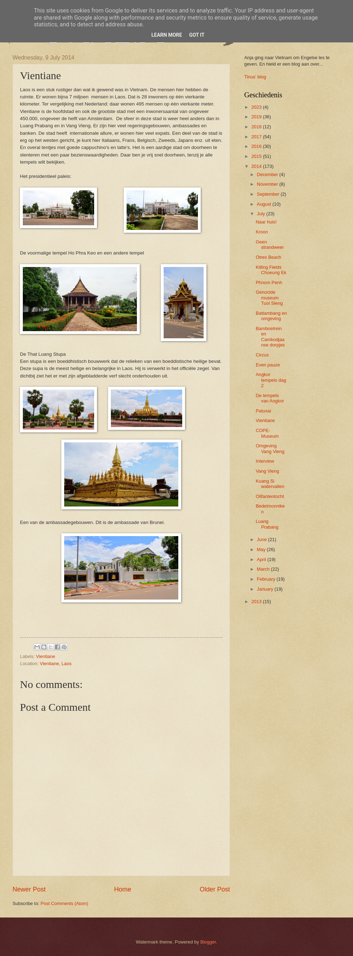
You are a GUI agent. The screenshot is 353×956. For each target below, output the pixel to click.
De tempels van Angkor (270, 398)
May (262, 549)
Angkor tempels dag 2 (271, 380)
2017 (257, 136)
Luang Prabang (267, 524)
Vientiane (45, 656)
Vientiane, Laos (56, 663)
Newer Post (29, 889)
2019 (257, 116)
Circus (262, 355)
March (264, 569)
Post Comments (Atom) (64, 903)
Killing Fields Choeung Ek (271, 269)
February (266, 579)
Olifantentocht (270, 496)
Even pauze (268, 365)
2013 (257, 601)
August (264, 204)
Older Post (215, 889)
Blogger (208, 942)
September (269, 194)
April (262, 559)
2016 (257, 146)
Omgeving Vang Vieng (270, 448)
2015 (257, 156)
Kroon (262, 232)
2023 (257, 107)
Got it (196, 35)
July (261, 213)
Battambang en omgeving (271, 315)
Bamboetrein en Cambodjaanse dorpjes (270, 337)
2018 (257, 126)
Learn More (166, 35)
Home (122, 889)
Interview (265, 461)
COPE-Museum (267, 433)
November (268, 184)
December (268, 174)
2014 (257, 166)
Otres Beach (268, 257)
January (265, 589)
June (262, 539)
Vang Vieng (267, 471)
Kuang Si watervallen (270, 483)
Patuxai (263, 410)
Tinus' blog (255, 76)
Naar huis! (266, 222)
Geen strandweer (270, 244)
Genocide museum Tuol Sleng (269, 297)
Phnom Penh (269, 282)
